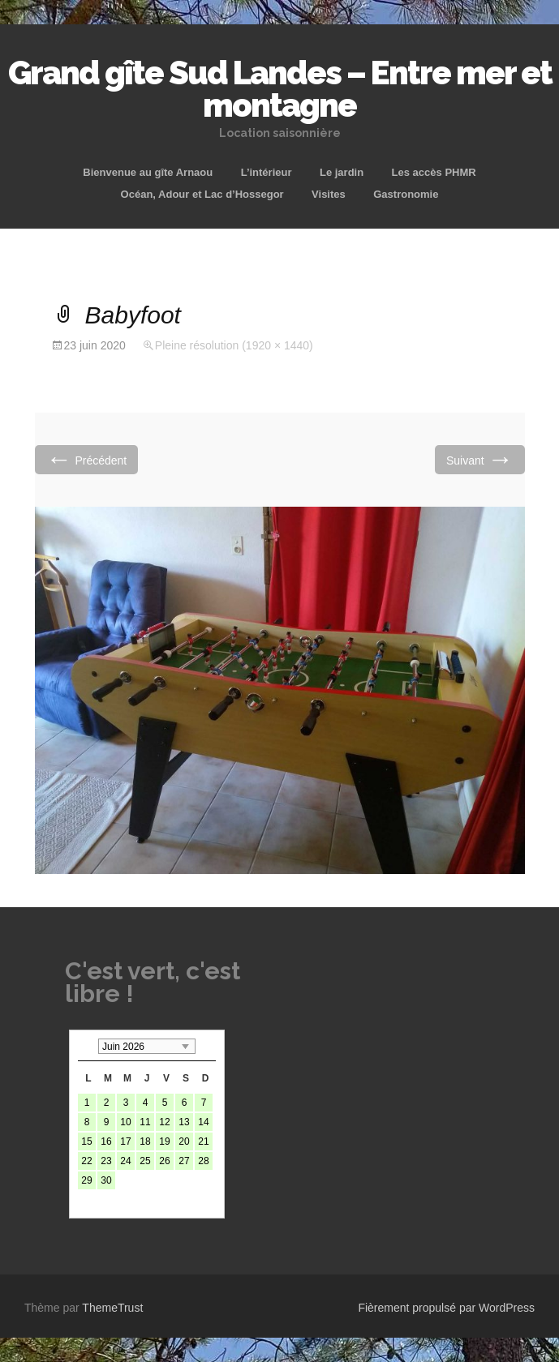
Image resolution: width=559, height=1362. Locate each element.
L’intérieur (266, 172)
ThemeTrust (112, 1307)
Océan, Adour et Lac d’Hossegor (202, 194)
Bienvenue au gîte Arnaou (148, 172)
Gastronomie (405, 194)
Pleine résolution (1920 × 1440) (234, 345)
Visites (329, 194)
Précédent (86, 459)
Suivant (480, 459)
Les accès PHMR (434, 172)
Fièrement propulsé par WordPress (446, 1307)
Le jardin (341, 172)
